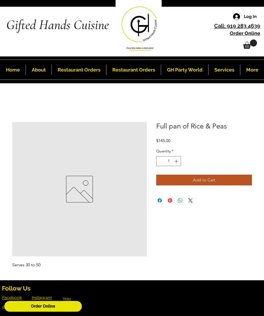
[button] (250, 44)
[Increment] (176, 161)
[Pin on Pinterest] (170, 200)
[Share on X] (190, 200)
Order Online (43, 306)
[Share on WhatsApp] (180, 200)
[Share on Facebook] (160, 200)
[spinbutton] (168, 161)
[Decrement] (160, 161)
